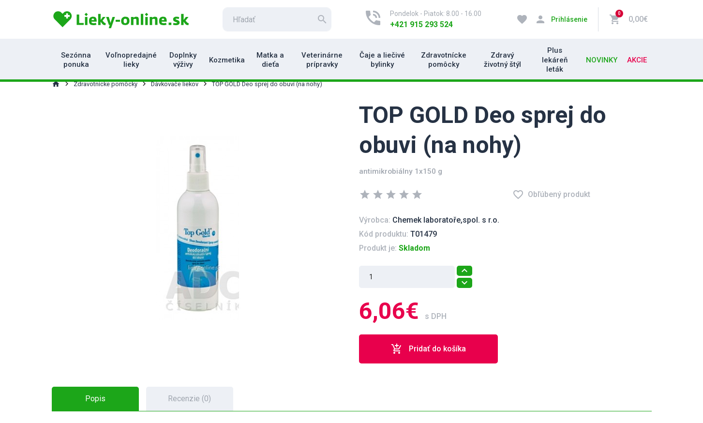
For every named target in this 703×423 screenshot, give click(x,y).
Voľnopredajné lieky (131, 60)
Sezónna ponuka (76, 60)
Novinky (601, 60)
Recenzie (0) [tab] (189, 398)
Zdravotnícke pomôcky (443, 60)
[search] (277, 19)
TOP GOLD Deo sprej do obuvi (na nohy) (267, 84)
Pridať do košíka (428, 349)
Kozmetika (227, 60)
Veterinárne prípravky (322, 60)
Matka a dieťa (270, 60)
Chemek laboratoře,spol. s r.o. (445, 220)
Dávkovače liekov (174, 84)
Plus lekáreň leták (555, 60)
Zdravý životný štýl (502, 60)
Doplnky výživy (182, 60)
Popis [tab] (95, 398)
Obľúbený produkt (551, 194)
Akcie (637, 60)
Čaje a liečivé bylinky (382, 60)
